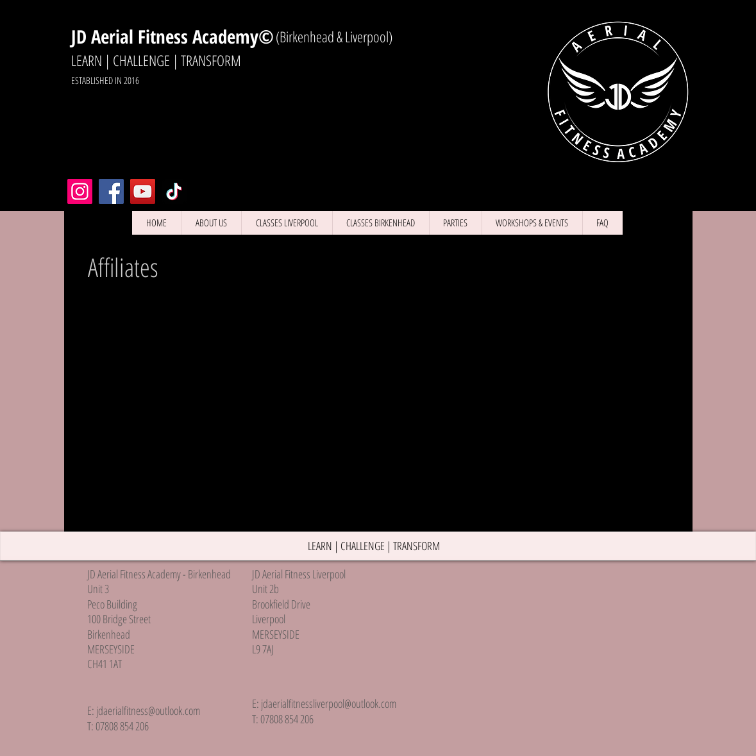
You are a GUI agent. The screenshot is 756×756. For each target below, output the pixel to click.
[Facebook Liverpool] (111, 191)
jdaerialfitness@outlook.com (148, 710)
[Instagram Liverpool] (79, 191)
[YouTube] (142, 191)
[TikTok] (174, 191)
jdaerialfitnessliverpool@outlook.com (328, 703)
